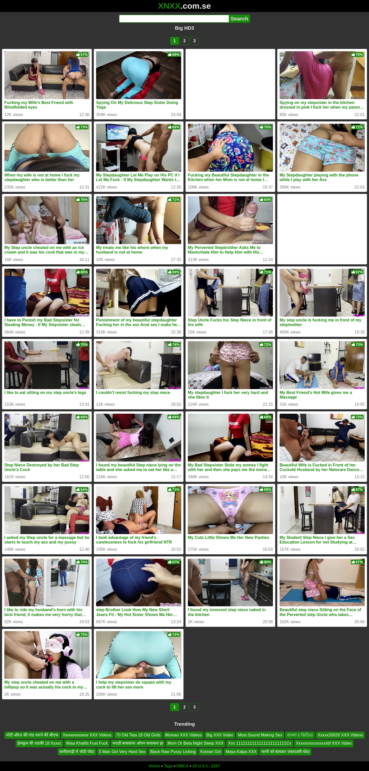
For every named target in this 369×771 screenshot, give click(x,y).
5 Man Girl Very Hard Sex (122, 751)
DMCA (182, 766)
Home (154, 766)
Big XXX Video (219, 735)
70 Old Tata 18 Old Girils (138, 735)
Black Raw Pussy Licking (173, 751)
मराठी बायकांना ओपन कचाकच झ (137, 743)
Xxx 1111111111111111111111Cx (259, 743)
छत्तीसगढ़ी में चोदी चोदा (76, 751)
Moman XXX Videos (183, 735)
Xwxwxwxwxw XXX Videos (87, 735)
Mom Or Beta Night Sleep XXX (196, 743)
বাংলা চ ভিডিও (300, 735)
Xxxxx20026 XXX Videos (340, 735)
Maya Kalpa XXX (241, 751)
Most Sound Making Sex (260, 735)
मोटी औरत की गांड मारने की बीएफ (32, 735)
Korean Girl (210, 751)
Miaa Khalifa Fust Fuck (87, 743)
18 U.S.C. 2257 (206, 766)
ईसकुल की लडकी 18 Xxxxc (39, 743)
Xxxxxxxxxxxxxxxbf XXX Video (324, 743)
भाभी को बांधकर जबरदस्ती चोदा (285, 751)
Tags (168, 766)
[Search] (174, 19)
